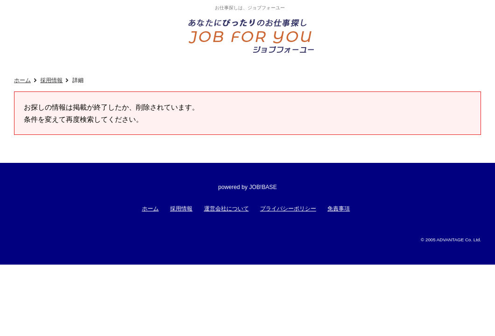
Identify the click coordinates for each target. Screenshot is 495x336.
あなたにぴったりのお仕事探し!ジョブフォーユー (252, 35)
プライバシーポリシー (288, 208)
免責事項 (338, 208)
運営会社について (226, 208)
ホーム (22, 80)
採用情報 (51, 80)
